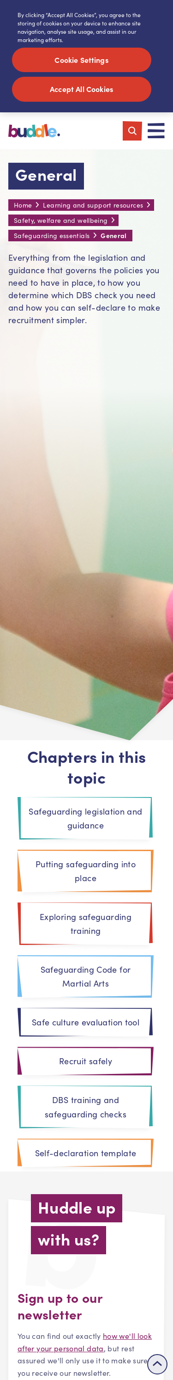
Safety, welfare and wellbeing (60, 221)
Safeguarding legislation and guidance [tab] (85, 819)
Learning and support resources (93, 206)
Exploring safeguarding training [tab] (85, 924)
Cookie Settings (81, 60)
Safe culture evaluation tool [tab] (85, 1023)
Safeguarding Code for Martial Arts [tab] (86, 977)
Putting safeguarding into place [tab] (86, 871)
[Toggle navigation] (156, 132)
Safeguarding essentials (51, 236)
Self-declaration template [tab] (86, 1153)
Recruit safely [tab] (85, 1061)
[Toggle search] (132, 131)
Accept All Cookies (81, 89)
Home (23, 206)
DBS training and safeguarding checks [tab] (85, 1107)
